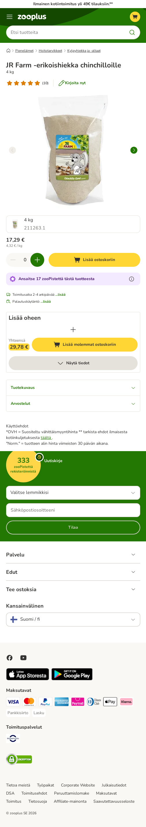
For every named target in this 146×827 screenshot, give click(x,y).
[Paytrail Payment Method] (78, 702)
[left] (12, 150)
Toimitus (13, 801)
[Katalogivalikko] (9, 17)
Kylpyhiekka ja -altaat (84, 50)
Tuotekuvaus (73, 387)
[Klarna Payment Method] (126, 702)
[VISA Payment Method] (13, 702)
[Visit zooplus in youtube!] (23, 657)
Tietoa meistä (18, 785)
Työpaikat (45, 785)
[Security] (19, 760)
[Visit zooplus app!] (27, 679)
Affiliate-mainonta (70, 801)
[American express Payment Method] (62, 702)
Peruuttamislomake (71, 793)
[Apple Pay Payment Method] (110, 702)
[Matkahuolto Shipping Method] (13, 739)
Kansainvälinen (25, 606)
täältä (46, 437)
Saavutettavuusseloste (113, 801)
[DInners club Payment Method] (94, 702)
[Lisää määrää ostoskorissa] (37, 260)
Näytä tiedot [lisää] (73, 363)
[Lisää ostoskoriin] (94, 260)
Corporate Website (78, 785)
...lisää (60, 294)
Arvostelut (73, 403)
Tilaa (73, 527)
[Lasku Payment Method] (39, 713)
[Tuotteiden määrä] (25, 260)
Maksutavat (106, 793)
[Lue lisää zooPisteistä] (131, 279)
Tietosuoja (37, 801)
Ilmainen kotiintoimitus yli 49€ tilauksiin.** (73, 4)
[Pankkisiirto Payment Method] (18, 713)
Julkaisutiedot (114, 785)
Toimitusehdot (34, 793)
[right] (133, 150)
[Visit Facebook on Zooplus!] (9, 657)
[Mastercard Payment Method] (29, 702)
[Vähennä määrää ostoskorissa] (13, 260)
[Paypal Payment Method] (45, 702)
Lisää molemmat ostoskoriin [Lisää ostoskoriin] (95, 345)
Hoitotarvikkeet (50, 50)
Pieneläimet (24, 50)
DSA (10, 793)
